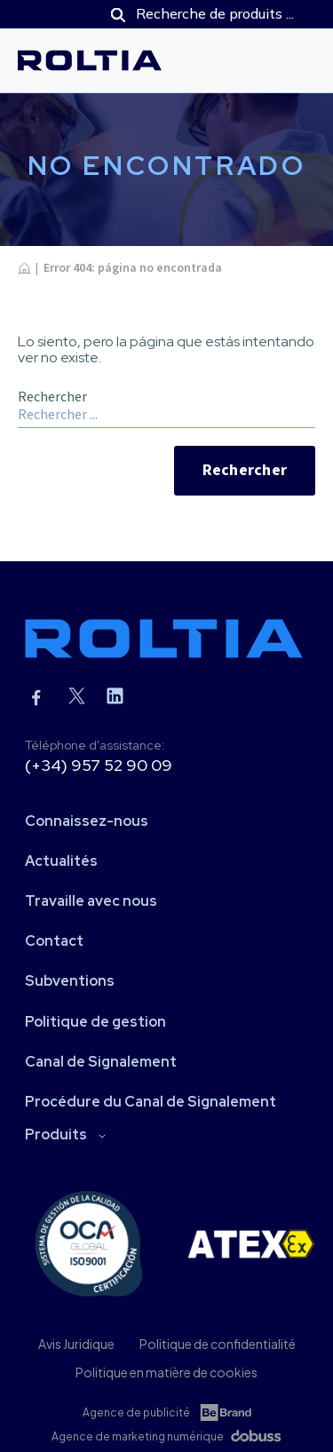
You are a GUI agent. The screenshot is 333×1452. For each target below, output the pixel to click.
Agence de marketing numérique (138, 1436)
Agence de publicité (136, 1412)
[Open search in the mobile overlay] (204, 14)
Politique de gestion (95, 1021)
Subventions (70, 981)
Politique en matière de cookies (166, 1372)
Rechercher (244, 470)
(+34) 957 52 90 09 (98, 765)
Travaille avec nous (91, 901)
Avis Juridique (76, 1344)
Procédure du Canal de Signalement (150, 1101)
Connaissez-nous (86, 821)
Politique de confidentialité (217, 1344)
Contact (54, 941)
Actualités (61, 861)
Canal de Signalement (101, 1061)
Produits (56, 1134)
